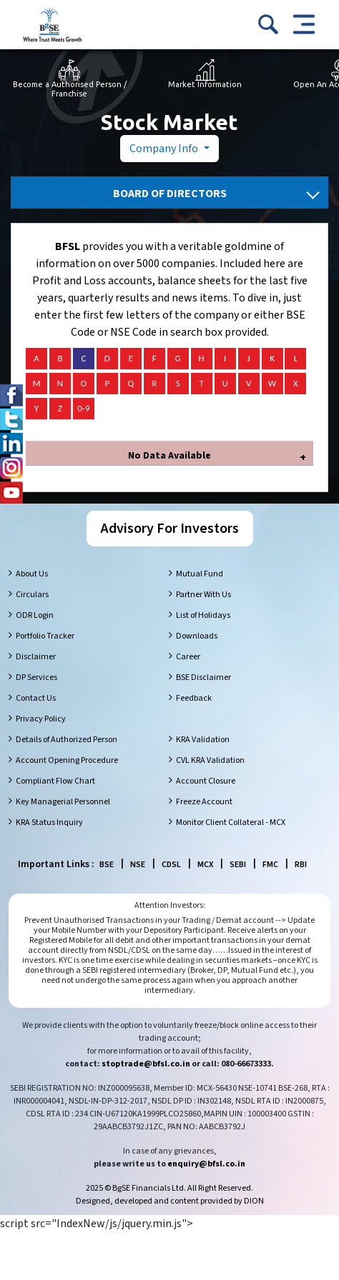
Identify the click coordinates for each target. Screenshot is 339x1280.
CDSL (171, 865)
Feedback (194, 698)
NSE (137, 865)
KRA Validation (203, 740)
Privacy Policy (41, 719)
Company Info (164, 148)
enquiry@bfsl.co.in (206, 1164)
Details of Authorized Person (66, 740)
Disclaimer (36, 657)
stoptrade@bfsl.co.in (146, 1064)
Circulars (32, 595)
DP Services (36, 677)
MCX (205, 865)
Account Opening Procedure (67, 760)
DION (254, 1201)
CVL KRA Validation (210, 760)
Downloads (196, 636)
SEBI (238, 865)
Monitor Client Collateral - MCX (230, 822)
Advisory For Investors (170, 529)
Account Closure (205, 781)
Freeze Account (204, 802)
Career (188, 657)
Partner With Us (203, 595)
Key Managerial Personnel (63, 802)
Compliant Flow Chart (55, 781)
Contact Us (36, 698)
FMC (270, 865)
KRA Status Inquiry (49, 822)
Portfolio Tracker (45, 636)
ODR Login (35, 615)
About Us (32, 574)
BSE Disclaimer (203, 677)
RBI (301, 865)
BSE (106, 865)
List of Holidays (203, 615)
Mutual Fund (199, 574)
